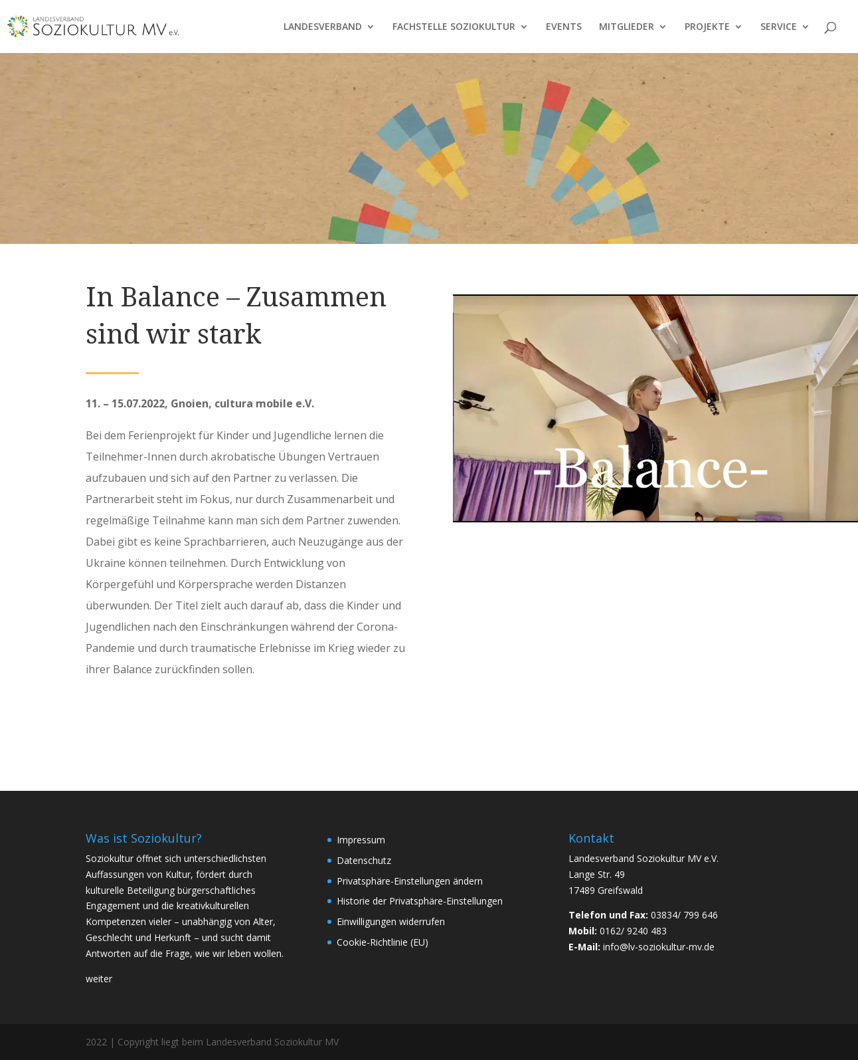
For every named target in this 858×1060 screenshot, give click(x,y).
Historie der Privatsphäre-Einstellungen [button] (420, 901)
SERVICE (778, 27)
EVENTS (564, 27)
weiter (99, 978)
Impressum (361, 839)
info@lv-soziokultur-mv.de (659, 946)
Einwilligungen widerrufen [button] (391, 921)
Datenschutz (364, 860)
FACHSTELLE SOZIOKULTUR (453, 27)
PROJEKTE (707, 27)
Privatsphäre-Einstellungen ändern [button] (410, 881)
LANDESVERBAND (323, 27)
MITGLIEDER (626, 27)
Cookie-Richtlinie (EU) (382, 942)
